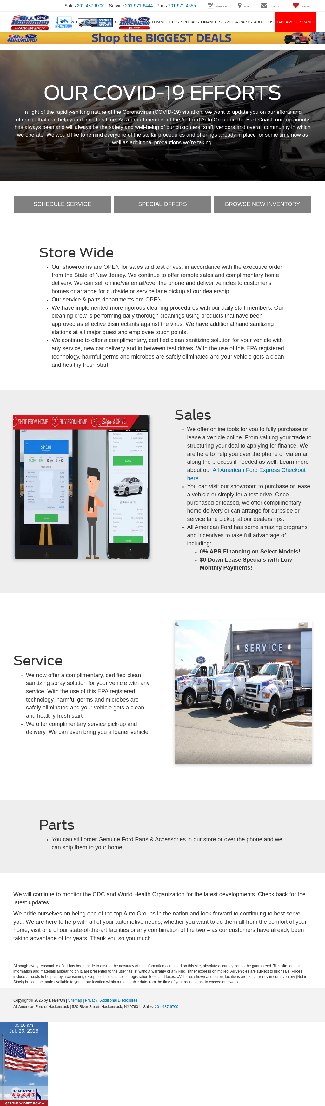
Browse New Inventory (262, 204)
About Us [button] (264, 22)
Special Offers (162, 204)
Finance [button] (209, 22)
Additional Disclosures (118, 1000)
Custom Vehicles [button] (161, 22)
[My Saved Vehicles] (301, 6)
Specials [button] (190, 22)
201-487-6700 (166, 1007)
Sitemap (75, 1000)
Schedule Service (62, 204)
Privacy (91, 1000)
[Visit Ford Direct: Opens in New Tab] (183, 1007)
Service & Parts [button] (235, 22)
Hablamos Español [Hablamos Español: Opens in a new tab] (295, 22)
